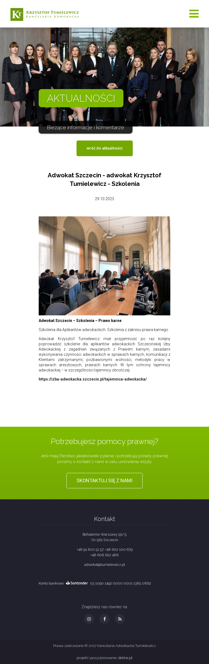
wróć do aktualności (105, 148)
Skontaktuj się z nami (104, 480)
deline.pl (125, 658)
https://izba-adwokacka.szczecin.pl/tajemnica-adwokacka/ (93, 379)
